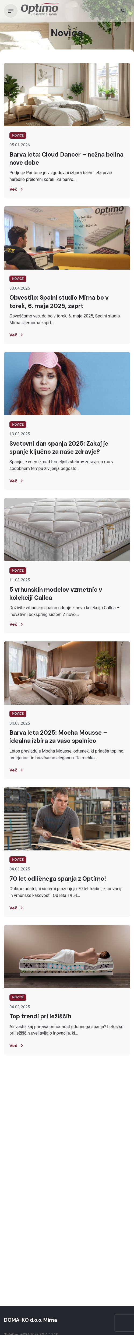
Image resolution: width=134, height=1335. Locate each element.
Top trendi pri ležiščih (40, 1016)
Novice (17, 135)
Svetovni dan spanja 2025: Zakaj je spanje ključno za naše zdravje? (58, 448)
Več (16, 189)
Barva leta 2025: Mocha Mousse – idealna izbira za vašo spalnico (58, 737)
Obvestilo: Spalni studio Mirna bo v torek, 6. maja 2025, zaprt (59, 302)
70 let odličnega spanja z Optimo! (57, 879)
